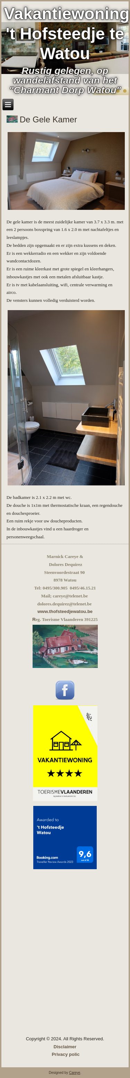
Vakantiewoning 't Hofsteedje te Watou (67, 33)
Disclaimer (65, 1046)
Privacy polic (65, 1054)
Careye (74, 1073)
